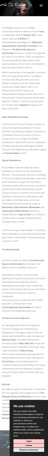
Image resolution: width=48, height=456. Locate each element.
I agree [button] (28, 441)
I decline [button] (28, 445)
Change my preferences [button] (28, 450)
